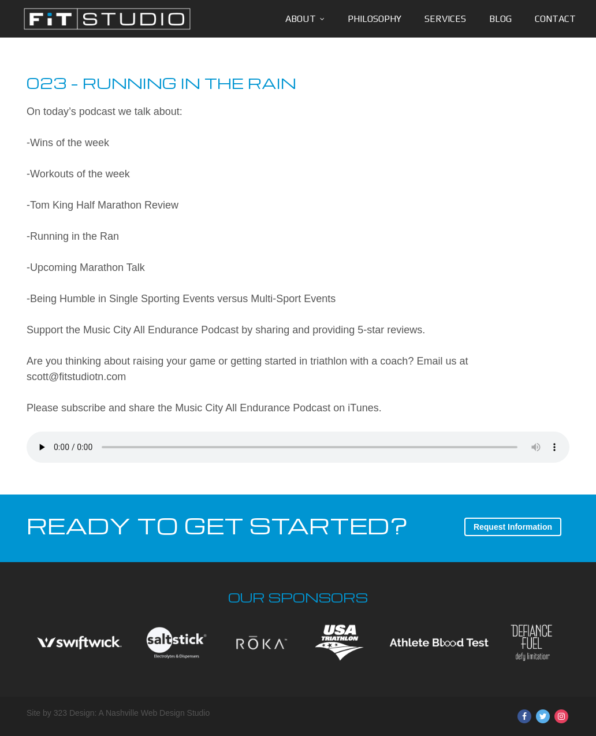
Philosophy (374, 18)
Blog (500, 18)
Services (445, 18)
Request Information (513, 526)
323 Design (74, 713)
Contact (555, 18)
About (300, 18)
